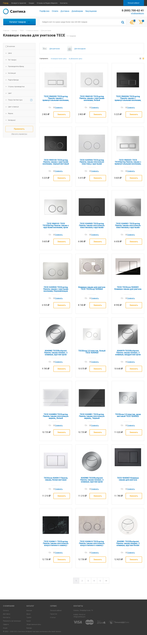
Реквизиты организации (12, 621)
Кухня (28, 621)
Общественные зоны (33, 624)
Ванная (29, 610)
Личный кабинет (134, 3)
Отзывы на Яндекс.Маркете (47, 3)
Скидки (31, 3)
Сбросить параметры (19, 134)
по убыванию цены (75, 58)
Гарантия (53, 614)
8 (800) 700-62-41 (79, 614)
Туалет (29, 617)
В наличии (11, 46)
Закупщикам (91, 11)
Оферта (6, 624)
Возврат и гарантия (18, 3)
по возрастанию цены (59, 58)
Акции (5, 628)
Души (28, 614)
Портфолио (44, 11)
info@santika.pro (137, 13)
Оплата (55, 11)
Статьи (52, 617)
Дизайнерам (77, 11)
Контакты (63, 3)
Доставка (65, 11)
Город (5, 3)
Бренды (29, 628)
